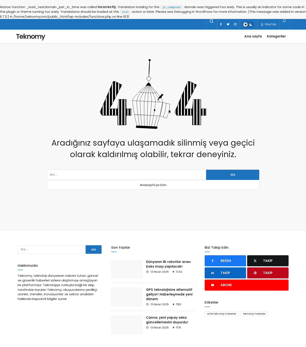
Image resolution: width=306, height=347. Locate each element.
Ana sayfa (253, 36)
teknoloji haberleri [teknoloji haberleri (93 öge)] (254, 313)
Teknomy (30, 36)
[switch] (248, 24)
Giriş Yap (268, 24)
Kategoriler (276, 36)
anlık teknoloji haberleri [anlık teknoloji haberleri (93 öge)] (221, 313)
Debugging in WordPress (193, 11)
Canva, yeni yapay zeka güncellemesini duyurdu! (167, 319)
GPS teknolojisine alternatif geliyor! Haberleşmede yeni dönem (169, 294)
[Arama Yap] (211, 21)
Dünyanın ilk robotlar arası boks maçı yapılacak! (168, 264)
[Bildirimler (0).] (284, 20)
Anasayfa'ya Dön (153, 185)
